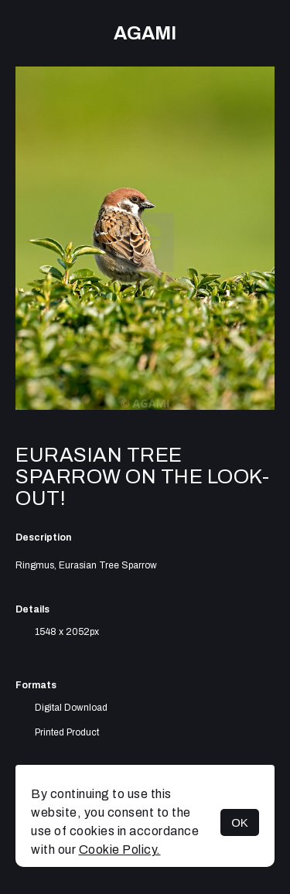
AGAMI (145, 33)
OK (239, 822)
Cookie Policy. (120, 849)
